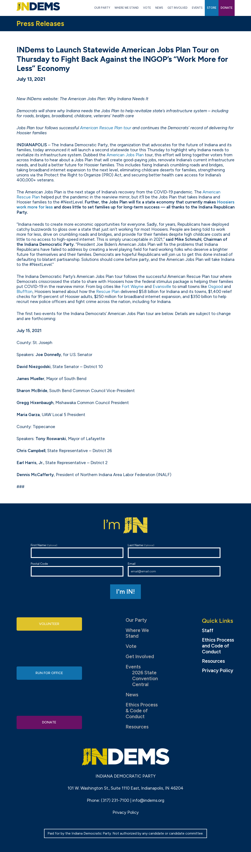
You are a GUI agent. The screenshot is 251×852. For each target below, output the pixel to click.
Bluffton (24, 291)
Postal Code (77, 569)
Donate (49, 721)
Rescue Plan (108, 291)
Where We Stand (137, 633)
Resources (137, 727)
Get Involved (140, 656)
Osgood (215, 286)
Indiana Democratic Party (38, 6)
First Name (77, 550)
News (132, 695)
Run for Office (49, 673)
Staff (207, 630)
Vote (131, 646)
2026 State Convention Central (145, 678)
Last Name (174, 550)
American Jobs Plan (125, 154)
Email (174, 569)
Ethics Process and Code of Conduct (218, 646)
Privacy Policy (217, 670)
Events (133, 667)
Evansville (162, 286)
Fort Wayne (132, 286)
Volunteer (49, 625)
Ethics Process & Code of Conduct (142, 710)
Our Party (136, 620)
